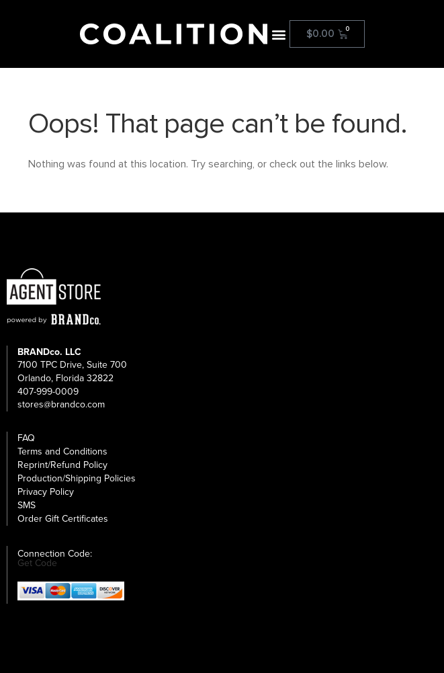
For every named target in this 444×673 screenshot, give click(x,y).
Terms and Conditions (62, 451)
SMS (26, 505)
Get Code (37, 563)
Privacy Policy (45, 492)
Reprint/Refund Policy (62, 465)
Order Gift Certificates (62, 518)
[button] (278, 34)
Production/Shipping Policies (76, 478)
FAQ (26, 438)
